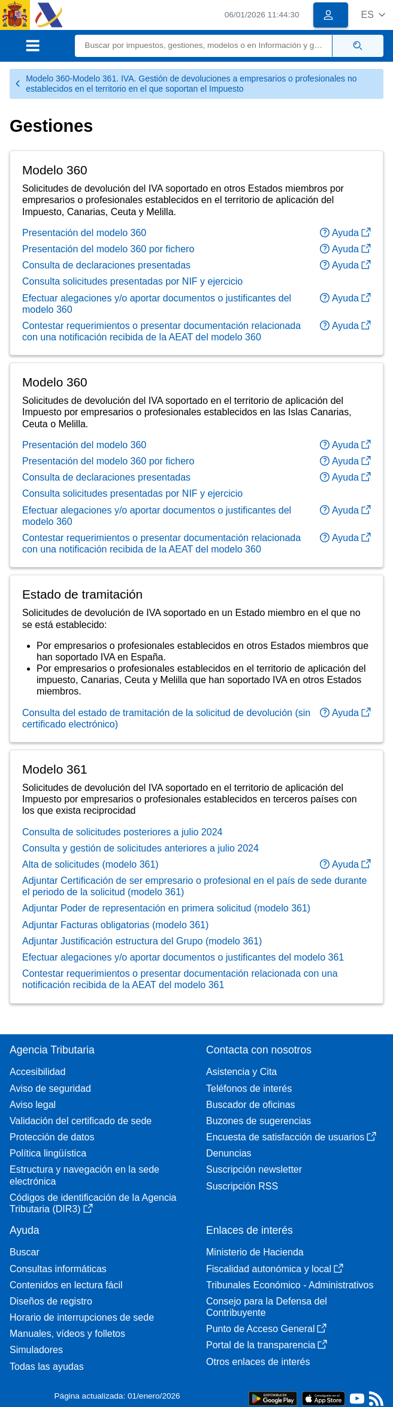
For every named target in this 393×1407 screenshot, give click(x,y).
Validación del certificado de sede (81, 1121)
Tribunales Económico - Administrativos (290, 1285)
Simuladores (36, 1350)
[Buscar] (203, 46)
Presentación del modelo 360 (84, 233)
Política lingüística (48, 1153)
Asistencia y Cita (241, 1072)
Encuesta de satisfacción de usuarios (291, 1137)
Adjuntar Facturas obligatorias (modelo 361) (115, 925)
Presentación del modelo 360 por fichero (108, 249)
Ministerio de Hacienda (255, 1252)
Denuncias (229, 1153)
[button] (373, 14)
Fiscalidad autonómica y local (274, 1269)
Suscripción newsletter (254, 1169)
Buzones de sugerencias (258, 1121)
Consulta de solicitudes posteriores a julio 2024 (122, 832)
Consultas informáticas (58, 1269)
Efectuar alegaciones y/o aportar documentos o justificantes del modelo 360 (156, 304)
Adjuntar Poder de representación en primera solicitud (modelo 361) (166, 908)
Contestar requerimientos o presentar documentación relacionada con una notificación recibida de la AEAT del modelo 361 (180, 979)
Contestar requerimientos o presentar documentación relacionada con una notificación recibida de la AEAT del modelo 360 (161, 331)
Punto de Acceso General (266, 1329)
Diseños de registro (51, 1301)
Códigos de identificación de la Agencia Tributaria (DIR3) (93, 1203)
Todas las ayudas (47, 1366)
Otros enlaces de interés (258, 1362)
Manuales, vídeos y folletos (67, 1334)
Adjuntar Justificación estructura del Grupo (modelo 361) (142, 941)
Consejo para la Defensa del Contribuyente (266, 1307)
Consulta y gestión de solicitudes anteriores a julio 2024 (140, 848)
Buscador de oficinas (250, 1105)
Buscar (25, 1252)
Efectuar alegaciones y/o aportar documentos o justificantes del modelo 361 (183, 957)
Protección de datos (52, 1137)
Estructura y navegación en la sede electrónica (84, 1175)
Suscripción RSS (242, 1186)
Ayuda (345, 233)
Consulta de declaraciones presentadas (106, 265)
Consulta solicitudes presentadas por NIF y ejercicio (132, 281)
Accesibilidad (37, 1072)
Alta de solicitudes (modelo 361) (90, 864)
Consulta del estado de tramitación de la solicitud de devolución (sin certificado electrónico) (166, 718)
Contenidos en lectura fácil (66, 1285)
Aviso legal (33, 1105)
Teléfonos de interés (249, 1088)
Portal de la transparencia (266, 1345)
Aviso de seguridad (50, 1088)
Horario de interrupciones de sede (82, 1317)
